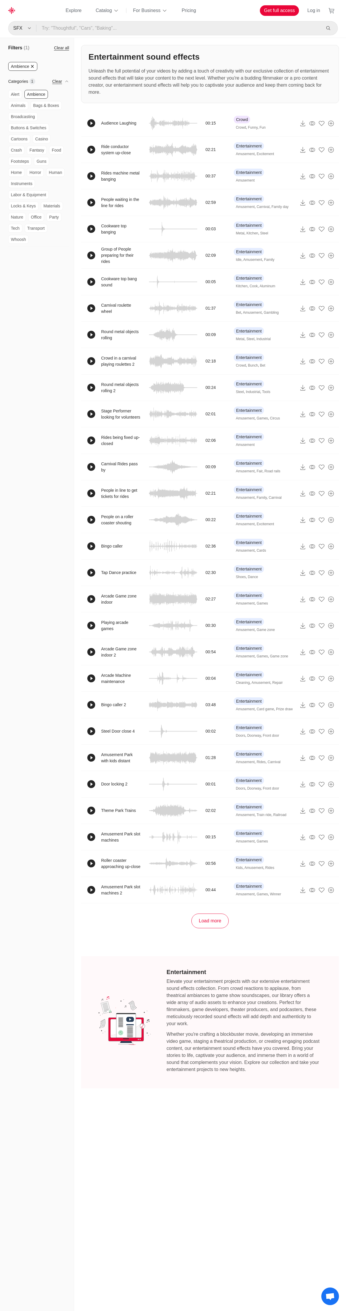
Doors (240, 735)
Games (262, 418)
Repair (277, 683)
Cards (261, 550)
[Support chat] (330, 1296)
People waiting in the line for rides (120, 202)
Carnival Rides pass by (119, 466)
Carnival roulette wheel (116, 308)
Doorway (254, 735)
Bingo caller (112, 546)
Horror (35, 172)
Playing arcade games (114, 625)
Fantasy (36, 150)
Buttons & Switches (28, 127)
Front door (271, 735)
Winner (275, 894)
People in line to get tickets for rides (119, 493)
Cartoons (19, 139)
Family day (280, 207)
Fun (263, 127)
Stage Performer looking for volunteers (120, 414)
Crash (16, 150)
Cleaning (243, 683)
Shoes (241, 577)
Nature (17, 217)
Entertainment (249, 146)
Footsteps (20, 161)
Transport (36, 228)
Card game (265, 709)
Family (269, 260)
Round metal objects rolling (120, 334)
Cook (254, 286)
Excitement (265, 154)
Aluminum (267, 286)
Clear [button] (57, 81)
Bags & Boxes (46, 105)
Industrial (263, 339)
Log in (313, 10)
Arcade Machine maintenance (116, 678)
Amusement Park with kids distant (117, 757)
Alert (15, 94)
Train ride (264, 815)
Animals (18, 105)
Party (54, 217)
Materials (52, 206)
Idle (238, 260)
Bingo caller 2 (113, 704)
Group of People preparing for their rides (117, 255)
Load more (210, 920)
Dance (253, 577)
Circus (275, 418)
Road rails (272, 471)
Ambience (36, 94)
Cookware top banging (113, 229)
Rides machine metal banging (120, 176)
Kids (239, 868)
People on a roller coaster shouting (117, 519)
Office (36, 217)
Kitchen (252, 233)
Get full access (279, 10)
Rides (261, 762)
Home (16, 172)
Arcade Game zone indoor (119, 599)
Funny (253, 127)
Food (56, 150)
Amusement (245, 154)
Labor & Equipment (28, 194)
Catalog (107, 11)
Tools (266, 392)
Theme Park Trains (118, 810)
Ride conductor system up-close (116, 149)
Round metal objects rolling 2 (120, 387)
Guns (41, 161)
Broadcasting (23, 116)
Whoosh (18, 239)
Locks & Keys (23, 206)
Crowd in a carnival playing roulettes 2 (118, 361)
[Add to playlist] (331, 123)
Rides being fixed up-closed (120, 440)
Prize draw (284, 709)
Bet (238, 312)
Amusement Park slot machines (120, 837)
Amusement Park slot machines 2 (120, 889)
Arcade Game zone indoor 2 (119, 652)
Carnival (263, 207)
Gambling (271, 312)
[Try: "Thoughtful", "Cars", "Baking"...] (178, 28)
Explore (73, 10)
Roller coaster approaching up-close (121, 863)
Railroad (280, 815)
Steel (264, 233)
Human (55, 172)
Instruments (21, 183)
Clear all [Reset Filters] (61, 48)
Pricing (189, 10)
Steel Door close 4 (118, 731)
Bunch (253, 365)
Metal (240, 233)
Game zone (266, 630)
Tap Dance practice (118, 572)
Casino (41, 139)
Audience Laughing (118, 123)
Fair (260, 471)
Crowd (242, 119)
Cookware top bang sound (119, 281)
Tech (15, 228)
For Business (150, 11)
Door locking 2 (114, 784)
